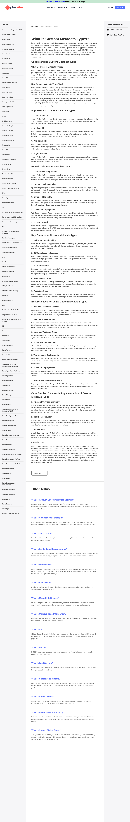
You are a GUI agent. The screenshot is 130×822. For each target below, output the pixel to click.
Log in (110, 7)
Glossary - (35, 26)
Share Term (38, 473)
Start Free (119, 7)
